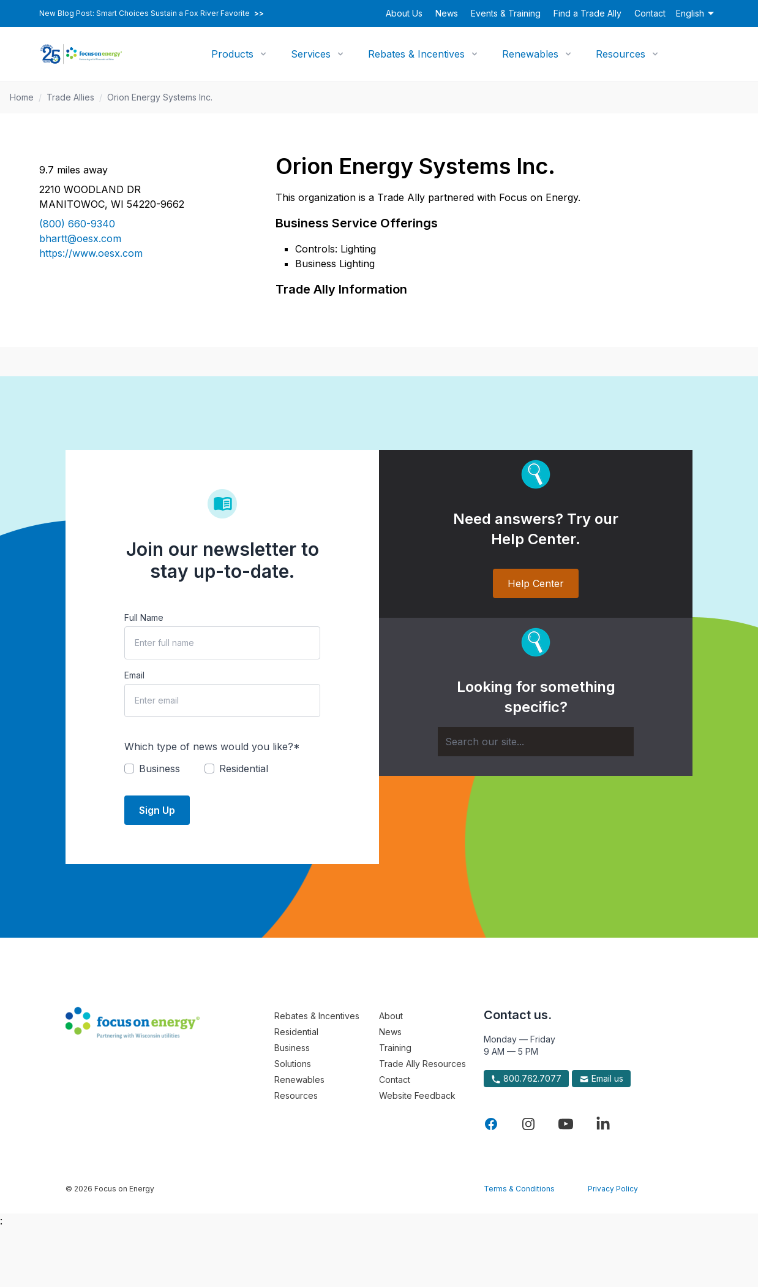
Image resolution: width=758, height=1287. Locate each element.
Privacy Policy (613, 1188)
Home (22, 97)
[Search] (536, 741)
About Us (404, 13)
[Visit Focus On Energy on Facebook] (491, 1124)
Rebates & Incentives (416, 54)
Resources (620, 54)
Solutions (292, 1063)
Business (292, 1047)
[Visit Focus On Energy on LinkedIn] (603, 1124)
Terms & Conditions (519, 1188)
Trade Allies (70, 97)
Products (232, 54)
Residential (296, 1032)
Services (311, 54)
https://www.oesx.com (91, 253)
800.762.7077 (526, 1078)
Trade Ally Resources (422, 1063)
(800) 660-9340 (77, 224)
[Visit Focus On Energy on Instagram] (528, 1124)
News (446, 13)
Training (395, 1047)
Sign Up (157, 810)
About (391, 1016)
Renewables (530, 54)
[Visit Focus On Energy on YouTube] (565, 1124)
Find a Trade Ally (587, 13)
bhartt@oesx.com (80, 238)
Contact (650, 13)
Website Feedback (417, 1095)
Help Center (536, 583)
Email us (601, 1078)
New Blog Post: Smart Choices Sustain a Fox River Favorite (151, 13)
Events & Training (506, 13)
